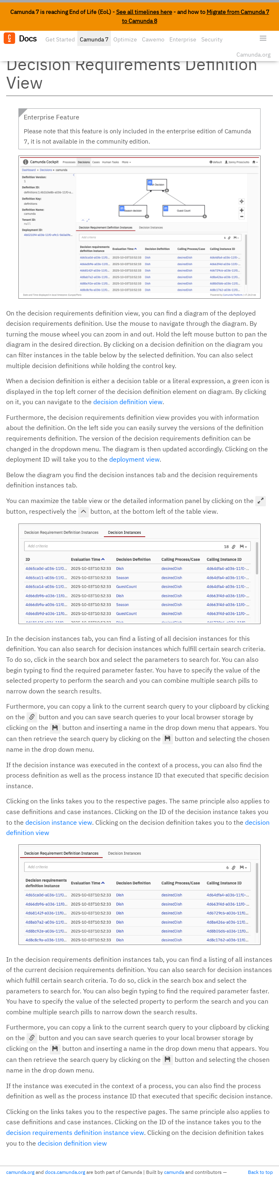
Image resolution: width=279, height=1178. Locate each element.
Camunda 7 (94, 39)
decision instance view (58, 822)
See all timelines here (144, 12)
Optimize (125, 39)
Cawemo (153, 39)
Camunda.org (253, 54)
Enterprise (182, 39)
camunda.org (20, 1172)
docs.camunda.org (65, 1172)
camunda (174, 1172)
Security (212, 39)
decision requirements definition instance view (75, 1132)
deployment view (134, 459)
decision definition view (127, 402)
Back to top (260, 1172)
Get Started (60, 39)
